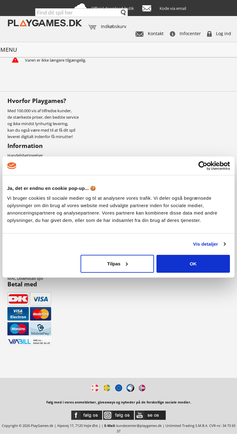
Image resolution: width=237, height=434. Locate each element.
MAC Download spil (25, 278)
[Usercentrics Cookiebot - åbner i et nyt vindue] (203, 165)
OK (193, 263)
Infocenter (185, 33)
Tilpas (117, 263)
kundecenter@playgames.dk (139, 425)
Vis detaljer (205, 244)
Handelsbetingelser (25, 155)
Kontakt (149, 33)
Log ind (219, 33)
